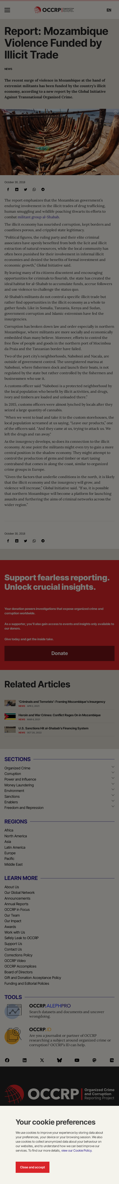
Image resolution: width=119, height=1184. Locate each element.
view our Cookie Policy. (76, 1150)
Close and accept (32, 1167)
